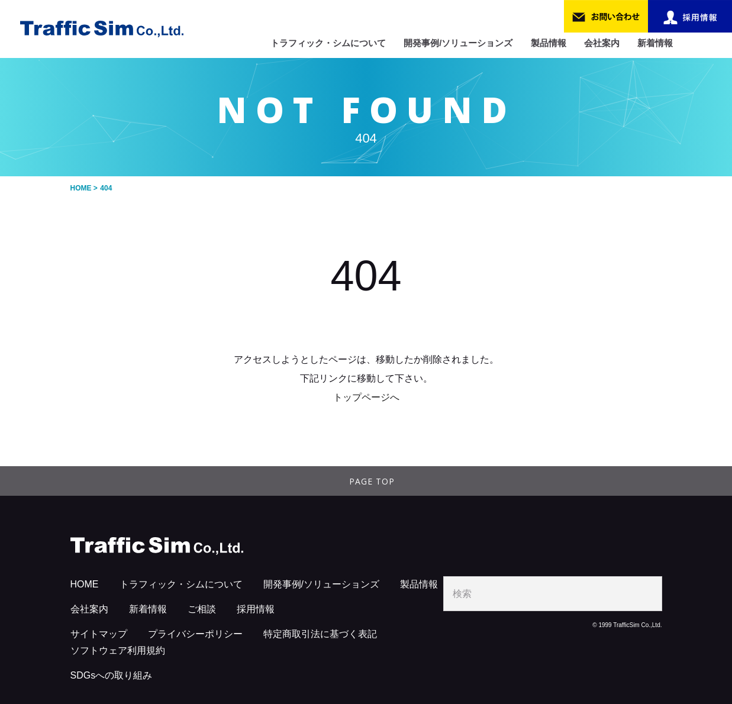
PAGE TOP (372, 481)
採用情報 (256, 609)
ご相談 (202, 609)
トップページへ (366, 397)
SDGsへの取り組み (111, 675)
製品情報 (548, 43)
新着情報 (655, 43)
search (645, 593)
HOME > (84, 188)
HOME (84, 584)
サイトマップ (98, 634)
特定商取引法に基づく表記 (320, 634)
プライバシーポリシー (195, 634)
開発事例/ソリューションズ (458, 43)
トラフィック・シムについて (328, 43)
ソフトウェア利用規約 (117, 650)
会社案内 (602, 43)
